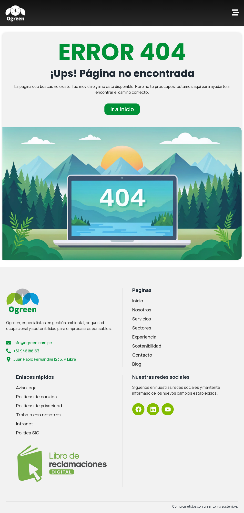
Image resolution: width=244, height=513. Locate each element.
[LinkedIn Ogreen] (153, 409)
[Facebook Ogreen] (138, 409)
